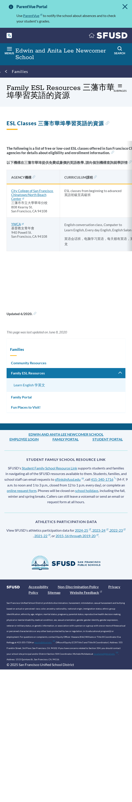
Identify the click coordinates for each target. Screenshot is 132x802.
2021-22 (42, 536)
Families (20, 71)
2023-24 (100, 530)
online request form (21, 490)
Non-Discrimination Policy (78, 587)
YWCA (17, 224)
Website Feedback (86, 592)
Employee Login (24, 439)
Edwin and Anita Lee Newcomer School (66, 434)
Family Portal (21, 397)
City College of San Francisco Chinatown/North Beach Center (32, 195)
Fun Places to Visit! (26, 407)
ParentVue (32, 15)
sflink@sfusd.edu (69, 479)
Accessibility (38, 587)
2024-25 (83, 530)
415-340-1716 (103, 479)
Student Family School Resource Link (49, 468)
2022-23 (118, 530)
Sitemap (54, 592)
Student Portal (107, 439)
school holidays (86, 490)
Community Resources (28, 363)
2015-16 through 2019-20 (77, 536)
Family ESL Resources (28, 373)
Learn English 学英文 (29, 385)
